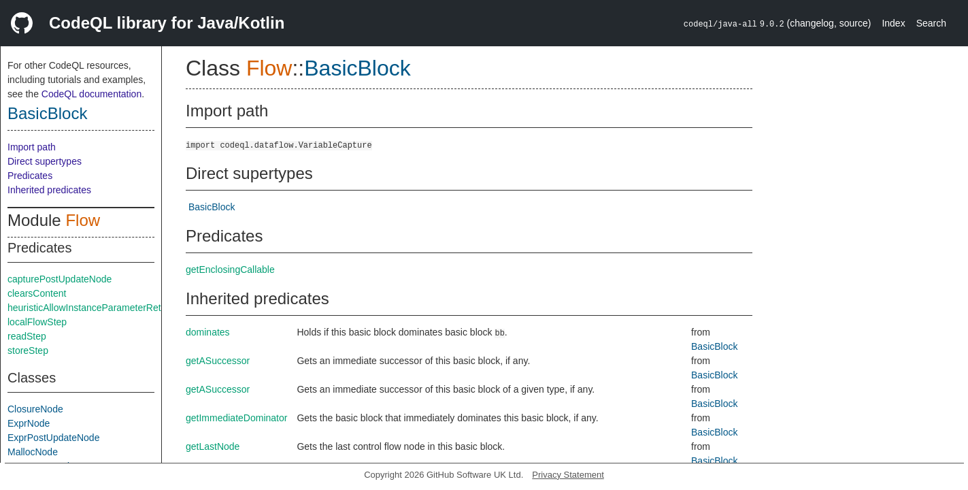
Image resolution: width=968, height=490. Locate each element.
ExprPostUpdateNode (53, 437)
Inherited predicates (49, 189)
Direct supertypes (44, 161)
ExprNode (28, 423)
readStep (26, 336)
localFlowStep (37, 321)
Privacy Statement (568, 475)
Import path (31, 147)
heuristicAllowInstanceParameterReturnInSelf (103, 307)
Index (893, 23)
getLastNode (212, 446)
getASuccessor (218, 360)
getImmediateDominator (236, 417)
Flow (82, 220)
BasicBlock (47, 113)
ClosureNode (35, 409)
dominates (208, 332)
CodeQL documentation (91, 93)
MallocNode (32, 451)
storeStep (27, 350)
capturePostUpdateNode (59, 279)
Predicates (29, 175)
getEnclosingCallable (230, 269)
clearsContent (36, 293)
